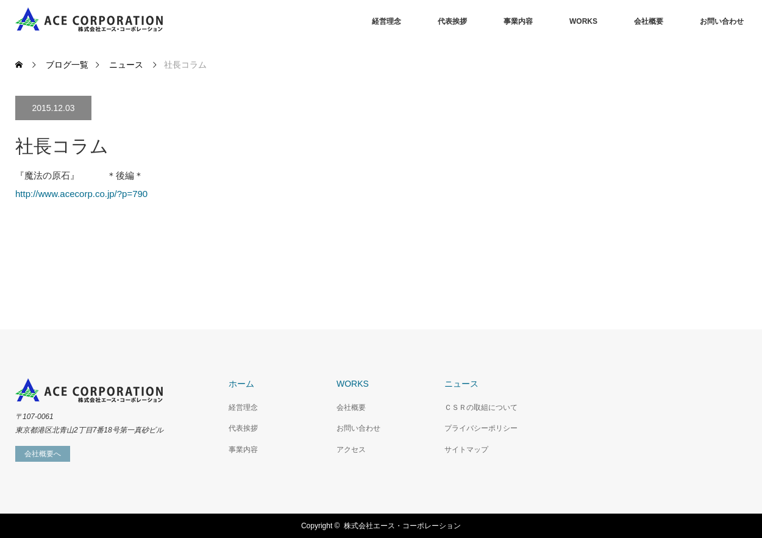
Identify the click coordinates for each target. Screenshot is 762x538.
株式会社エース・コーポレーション (402, 526)
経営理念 (386, 21)
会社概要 (648, 21)
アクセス (351, 449)
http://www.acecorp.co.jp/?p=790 (81, 193)
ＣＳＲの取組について (481, 407)
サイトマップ (466, 449)
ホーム (241, 384)
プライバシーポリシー (481, 428)
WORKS (583, 21)
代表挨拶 (452, 21)
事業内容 (518, 21)
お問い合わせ (722, 21)
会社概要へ (42, 454)
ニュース (461, 384)
